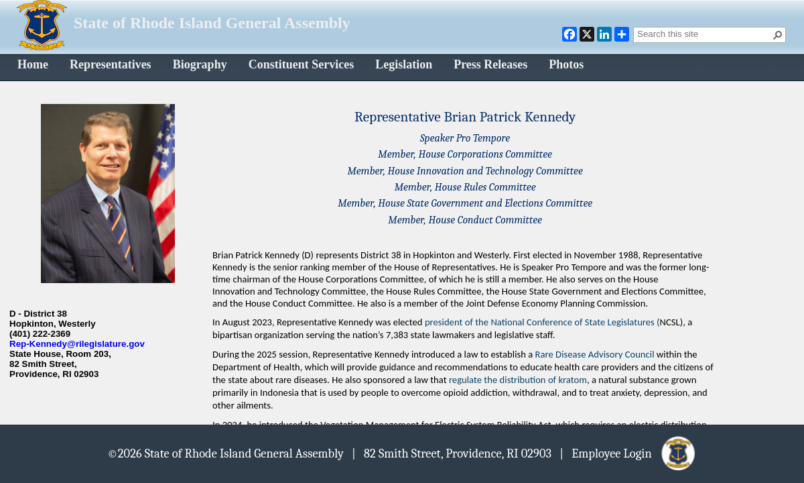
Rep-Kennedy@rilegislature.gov (77, 344)
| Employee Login (628, 452)
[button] (777, 35)
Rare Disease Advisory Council (595, 354)
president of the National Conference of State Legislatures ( (542, 322)
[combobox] (704, 34)
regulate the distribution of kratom (518, 380)
